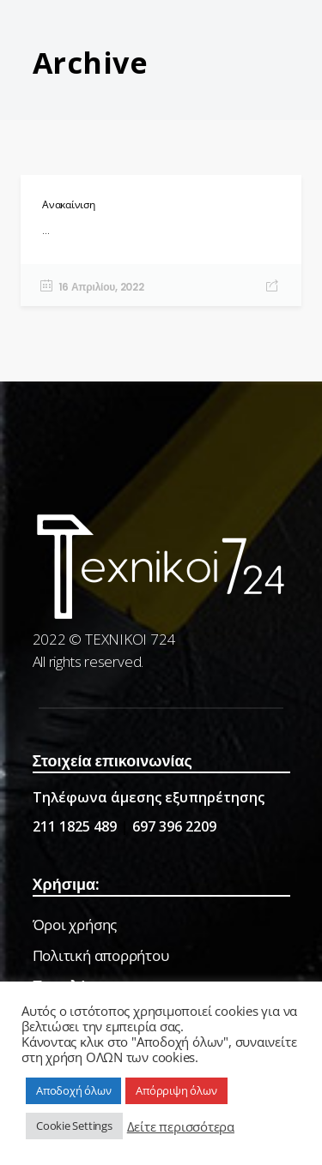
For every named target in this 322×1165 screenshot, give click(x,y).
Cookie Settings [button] (74, 1125)
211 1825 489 (75, 826)
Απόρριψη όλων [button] (176, 1090)
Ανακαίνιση (68, 204)
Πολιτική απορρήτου (101, 955)
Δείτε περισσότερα (180, 1126)
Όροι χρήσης (75, 924)
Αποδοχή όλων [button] (73, 1090)
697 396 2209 (174, 826)
